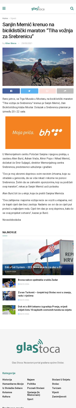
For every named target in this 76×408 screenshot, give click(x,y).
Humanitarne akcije (13, 384)
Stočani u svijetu (61, 379)
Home (5, 18)
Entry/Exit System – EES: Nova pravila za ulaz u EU (33, 267)
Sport (30, 399)
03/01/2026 (10, 272)
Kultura (6, 396)
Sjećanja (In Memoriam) (33, 393)
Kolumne (7, 392)
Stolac (55, 384)
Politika (31, 384)
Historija (7, 379)
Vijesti (13, 18)
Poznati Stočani (35, 388)
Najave (31, 379)
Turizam (56, 388)
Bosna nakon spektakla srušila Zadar (38, 280)
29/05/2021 (27, 43)
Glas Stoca (10, 43)
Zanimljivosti (59, 396)
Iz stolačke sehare (12, 388)
